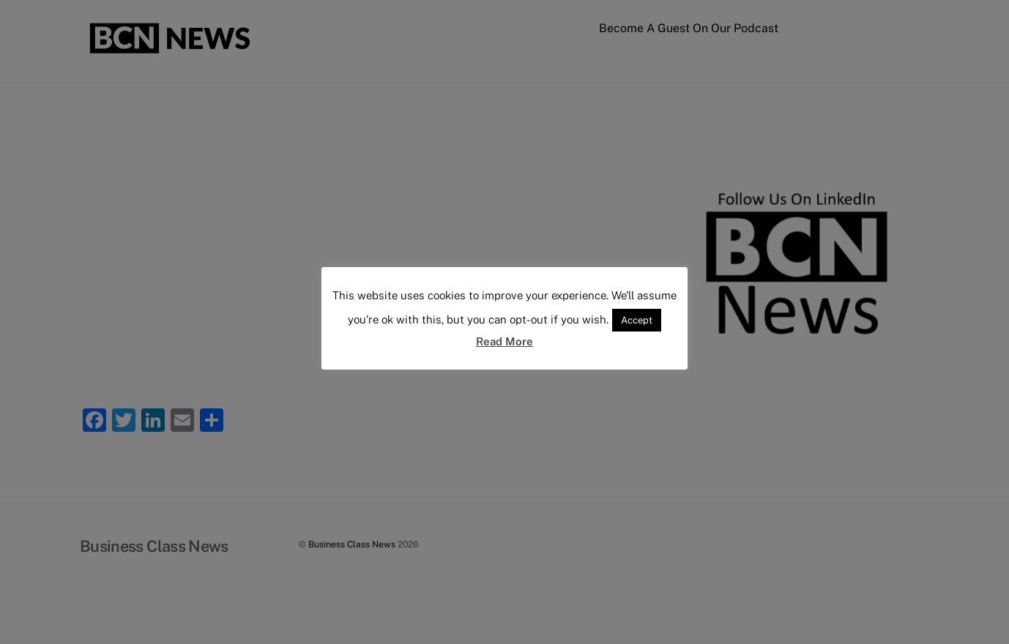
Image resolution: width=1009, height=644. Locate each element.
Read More (504, 341)
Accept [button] (636, 320)
